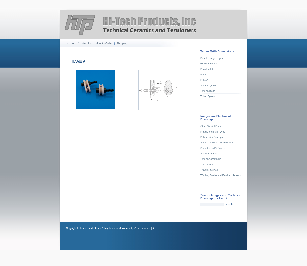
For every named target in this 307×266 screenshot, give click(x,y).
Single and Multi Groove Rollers (217, 142)
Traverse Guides (209, 170)
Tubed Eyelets (207, 96)
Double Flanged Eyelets (212, 58)
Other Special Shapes (211, 126)
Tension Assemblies (210, 159)
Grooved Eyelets (209, 63)
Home (70, 43)
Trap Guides (206, 164)
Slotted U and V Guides (212, 148)
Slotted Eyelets (208, 85)
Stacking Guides (209, 153)
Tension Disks (207, 91)
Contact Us (85, 43)
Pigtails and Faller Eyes (212, 131)
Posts (203, 74)
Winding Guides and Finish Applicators (220, 175)
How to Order (104, 43)
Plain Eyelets (207, 69)
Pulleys (204, 80)
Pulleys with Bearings (211, 137)
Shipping (121, 43)
